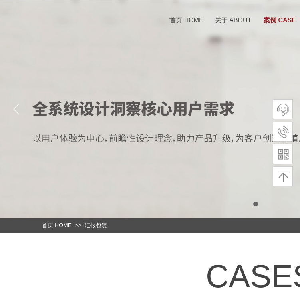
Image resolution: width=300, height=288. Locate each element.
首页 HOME (186, 20)
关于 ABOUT (233, 20)
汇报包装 (96, 225)
